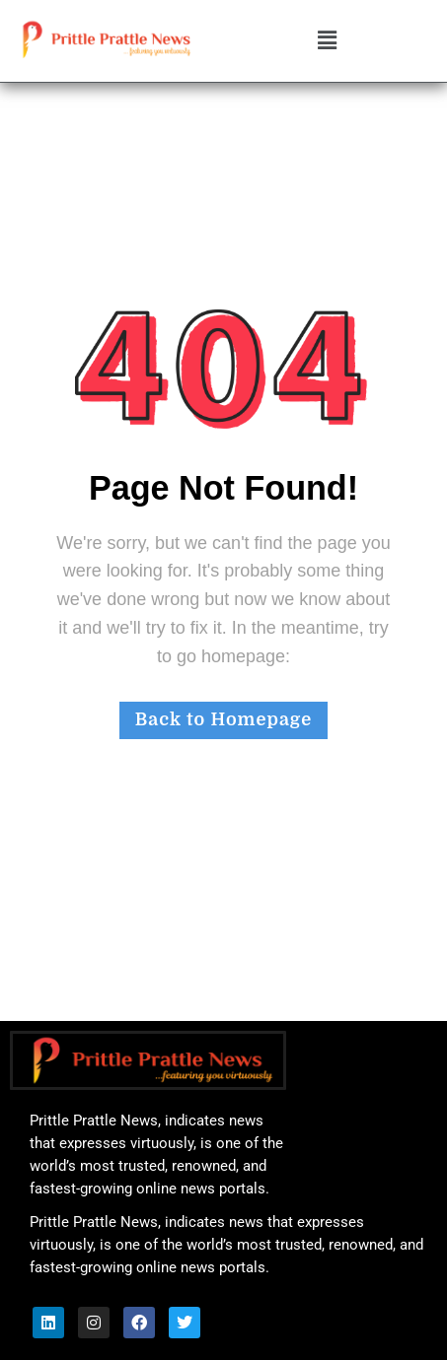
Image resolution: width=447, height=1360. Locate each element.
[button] (326, 41)
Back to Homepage (223, 719)
